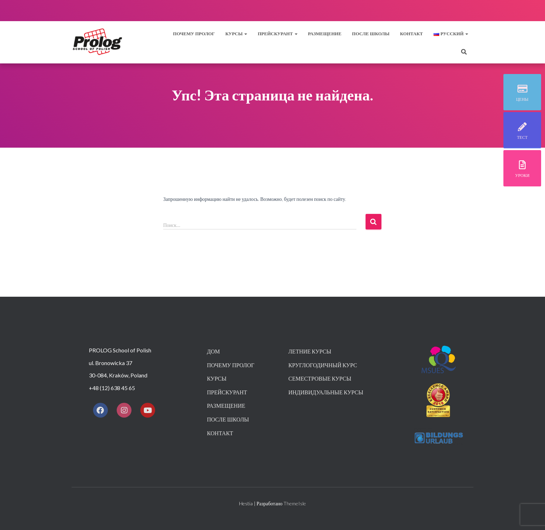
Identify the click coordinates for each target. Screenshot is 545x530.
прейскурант (277, 33)
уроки (522, 175)
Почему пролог (194, 33)
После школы (371, 33)
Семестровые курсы (319, 378)
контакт (411, 33)
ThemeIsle (294, 503)
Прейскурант (227, 392)
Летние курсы (309, 351)
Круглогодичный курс (322, 365)
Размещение (325, 33)
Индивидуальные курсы (325, 392)
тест (522, 137)
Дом (213, 351)
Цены (522, 99)
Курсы (236, 33)
